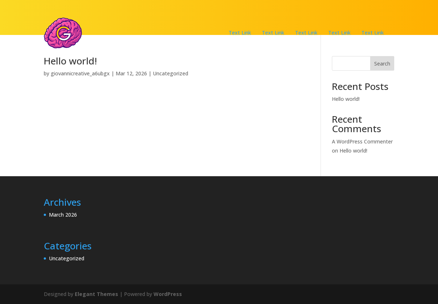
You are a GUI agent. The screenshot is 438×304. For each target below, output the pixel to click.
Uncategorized (170, 73)
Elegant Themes (96, 294)
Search (382, 63)
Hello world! (70, 60)
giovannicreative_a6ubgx (80, 73)
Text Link (240, 32)
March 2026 (63, 214)
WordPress (168, 294)
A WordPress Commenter (362, 141)
